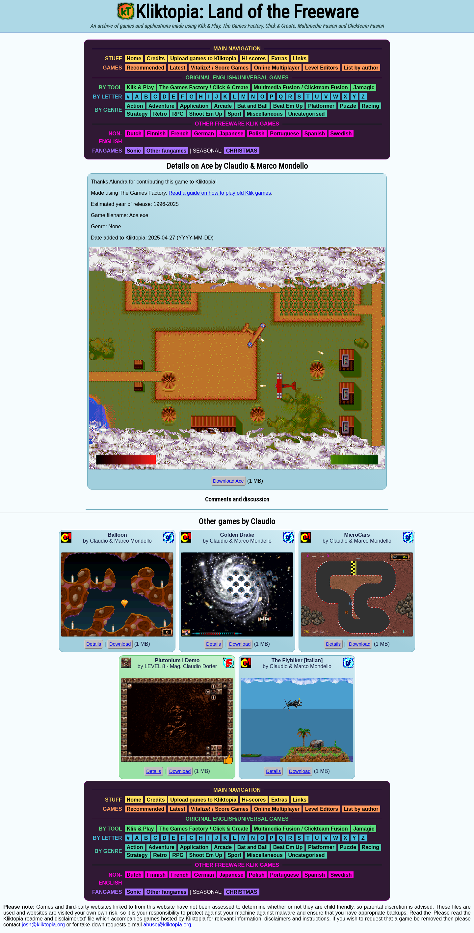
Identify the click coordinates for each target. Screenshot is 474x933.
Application (194, 106)
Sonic (134, 151)
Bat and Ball (252, 106)
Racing (370, 106)
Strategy (137, 114)
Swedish (341, 133)
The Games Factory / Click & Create (203, 87)
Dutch (134, 133)
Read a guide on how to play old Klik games (220, 193)
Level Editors (321, 68)
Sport (234, 114)
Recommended (146, 68)
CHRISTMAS (241, 151)
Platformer (321, 106)
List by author (361, 68)
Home (134, 58)
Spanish (314, 133)
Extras (279, 58)
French (180, 133)
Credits (156, 58)
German (204, 133)
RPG (178, 114)
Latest (177, 68)
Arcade (223, 106)
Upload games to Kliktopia (203, 58)
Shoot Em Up (205, 114)
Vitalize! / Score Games (220, 68)
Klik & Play (140, 87)
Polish (257, 133)
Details (93, 644)
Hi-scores (254, 58)
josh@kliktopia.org (43, 924)
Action (135, 106)
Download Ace (228, 481)
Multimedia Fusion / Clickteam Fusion (301, 87)
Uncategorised (306, 114)
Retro (160, 114)
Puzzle (348, 106)
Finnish (156, 133)
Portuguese (284, 133)
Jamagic (363, 87)
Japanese (231, 133)
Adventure (161, 106)
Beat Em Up (288, 106)
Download (120, 644)
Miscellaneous (265, 114)
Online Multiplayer (277, 68)
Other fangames (166, 151)
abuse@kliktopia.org (167, 924)
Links (299, 58)
